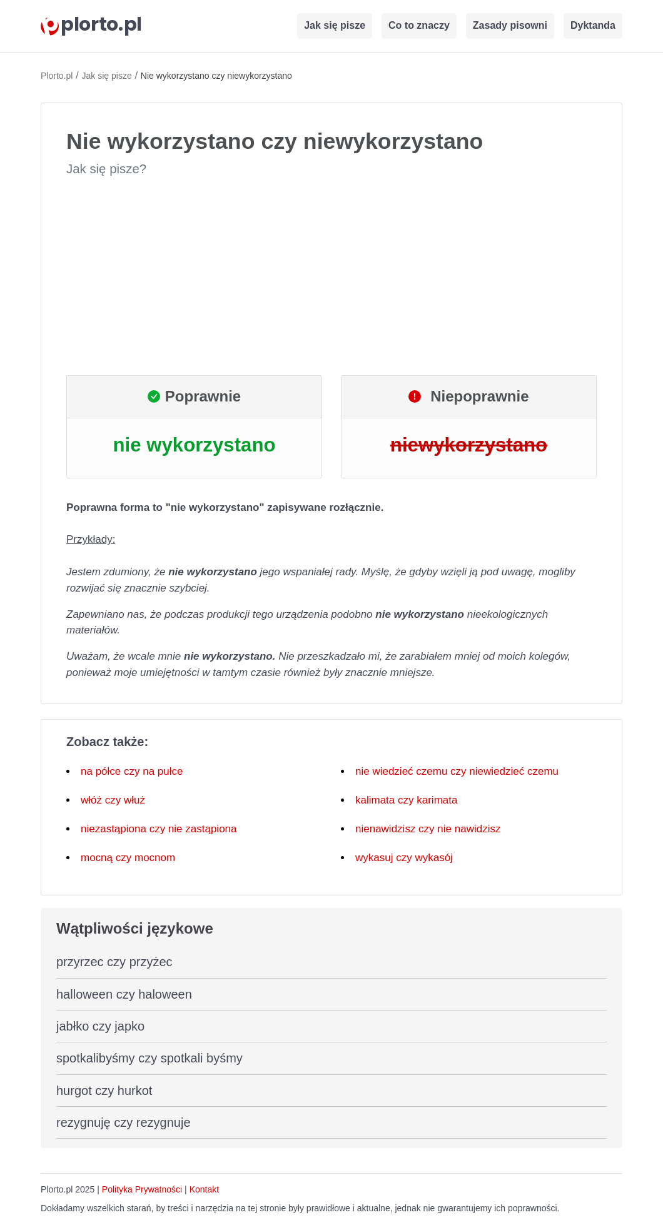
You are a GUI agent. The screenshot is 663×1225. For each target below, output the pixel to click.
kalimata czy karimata (406, 800)
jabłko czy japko (100, 1026)
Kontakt (204, 1189)
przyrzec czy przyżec (114, 962)
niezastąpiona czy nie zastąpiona (159, 829)
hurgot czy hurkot (104, 1090)
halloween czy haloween (124, 994)
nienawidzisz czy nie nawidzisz (427, 829)
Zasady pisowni (510, 25)
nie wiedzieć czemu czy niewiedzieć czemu (457, 771)
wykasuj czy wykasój (404, 858)
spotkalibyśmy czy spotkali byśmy (149, 1058)
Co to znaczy (419, 25)
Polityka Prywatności (142, 1189)
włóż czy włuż (113, 800)
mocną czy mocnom (128, 858)
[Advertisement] (331, 276)
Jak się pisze (334, 25)
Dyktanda (592, 25)
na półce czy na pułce (132, 771)
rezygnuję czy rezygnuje (123, 1122)
